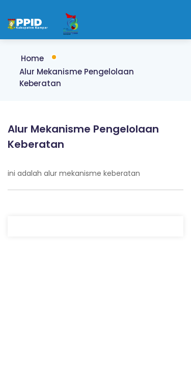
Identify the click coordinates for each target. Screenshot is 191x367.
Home (32, 58)
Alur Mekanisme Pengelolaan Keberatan (76, 77)
